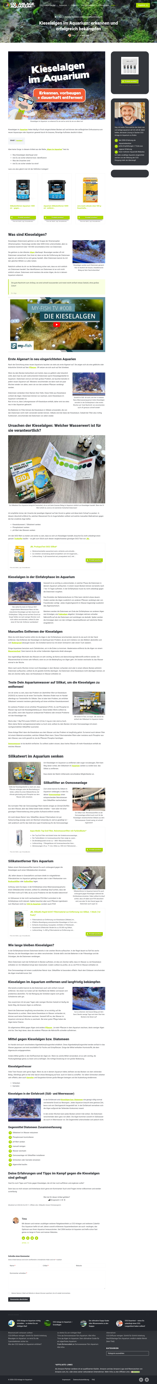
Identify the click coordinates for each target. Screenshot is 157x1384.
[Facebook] (141, 1380)
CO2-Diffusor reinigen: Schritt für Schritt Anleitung (27, 1336)
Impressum (66, 1380)
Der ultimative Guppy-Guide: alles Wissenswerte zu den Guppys (99, 1323)
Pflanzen (32, 367)
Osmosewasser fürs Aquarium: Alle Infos (80, 1336)
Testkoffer (18, 539)
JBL (87, 539)
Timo (59, 1336)
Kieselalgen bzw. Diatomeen (72, 1100)
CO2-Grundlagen (89, 5)
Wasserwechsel (14, 651)
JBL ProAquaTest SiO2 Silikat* (43, 546)
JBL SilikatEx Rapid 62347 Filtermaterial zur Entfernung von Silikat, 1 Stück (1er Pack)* (65, 913)
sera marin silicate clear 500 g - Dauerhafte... (89, 207)
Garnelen (30, 1078)
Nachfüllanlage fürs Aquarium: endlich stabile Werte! (126, 1339)
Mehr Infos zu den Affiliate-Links (117, 1372)
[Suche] (153, 5)
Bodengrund (17, 643)
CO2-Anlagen (103, 5)
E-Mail (46, 1265)
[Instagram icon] (32, 1238)
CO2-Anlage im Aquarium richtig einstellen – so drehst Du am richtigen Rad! (28, 1323)
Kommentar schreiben (18, 1273)
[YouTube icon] (36, 1238)
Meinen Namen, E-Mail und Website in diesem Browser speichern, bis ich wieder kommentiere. (41, 1293)
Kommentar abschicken (19, 1299)
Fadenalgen (63, 614)
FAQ (93, 1380)
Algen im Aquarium (54, 149)
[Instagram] (147, 1380)
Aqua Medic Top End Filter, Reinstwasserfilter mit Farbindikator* (58, 831)
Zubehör (75, 5)
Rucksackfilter (14, 881)
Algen (114, 5)
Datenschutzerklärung (81, 1380)
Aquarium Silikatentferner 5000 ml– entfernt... (56, 207)
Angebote (143, 5)
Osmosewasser (14, 744)
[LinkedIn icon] (23, 1238)
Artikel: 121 (25, 1243)
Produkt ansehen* (24, 217)
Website (79, 1266)
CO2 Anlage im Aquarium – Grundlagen (63, 1323)
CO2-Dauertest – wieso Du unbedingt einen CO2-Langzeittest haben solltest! (135, 1323)
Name (12, 1265)
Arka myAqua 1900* (130, 76)
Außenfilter (28, 881)
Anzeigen (19, 140)
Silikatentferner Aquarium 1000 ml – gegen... (22, 207)
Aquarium (64, 5)
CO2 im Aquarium (34, 904)
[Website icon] (27, 1238)
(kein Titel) (110, 1341)
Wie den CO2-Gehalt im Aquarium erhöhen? (25, 1344)
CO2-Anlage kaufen (48, 5)
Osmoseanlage (54, 795)
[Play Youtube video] (56, 324)
